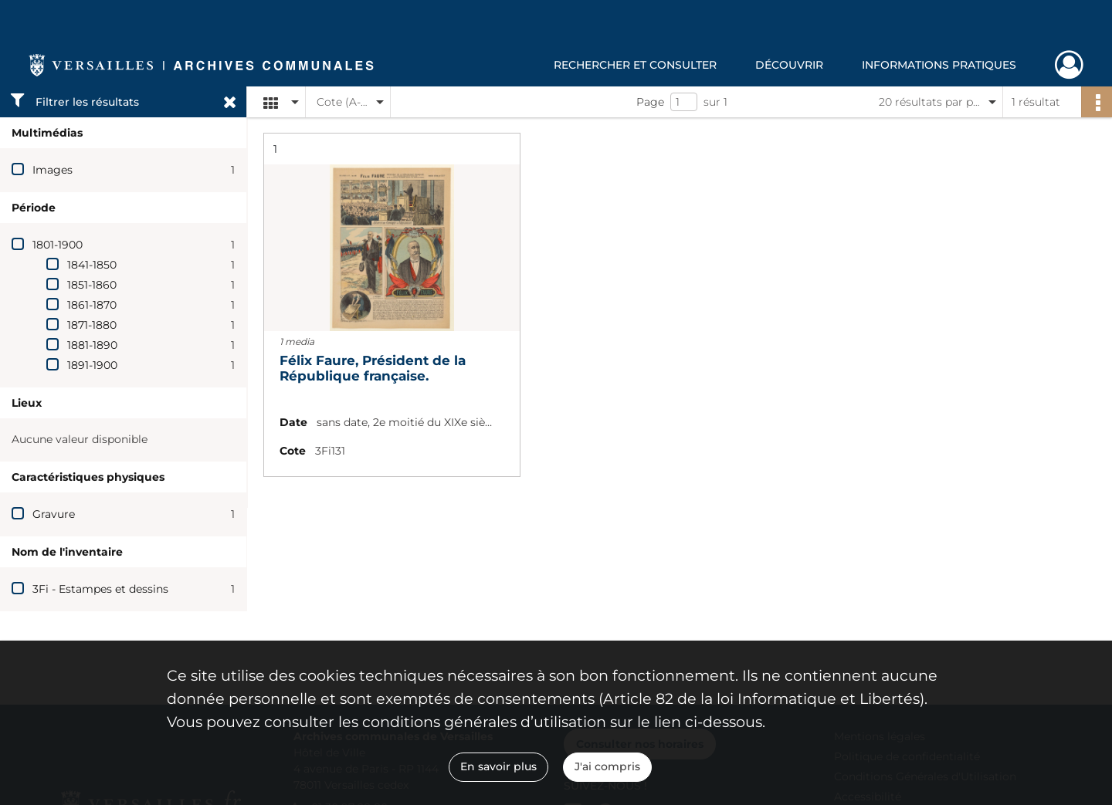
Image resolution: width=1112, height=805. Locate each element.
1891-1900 (92, 365)
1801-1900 (57, 245)
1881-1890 (92, 345)
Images (52, 170)
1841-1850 (92, 265)
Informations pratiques (939, 65)
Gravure (53, 514)
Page (650, 102)
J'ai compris (607, 766)
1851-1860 (92, 285)
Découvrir (789, 65)
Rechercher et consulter (635, 65)
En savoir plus (498, 766)
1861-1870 (92, 305)
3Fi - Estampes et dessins (100, 589)
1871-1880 (92, 325)
